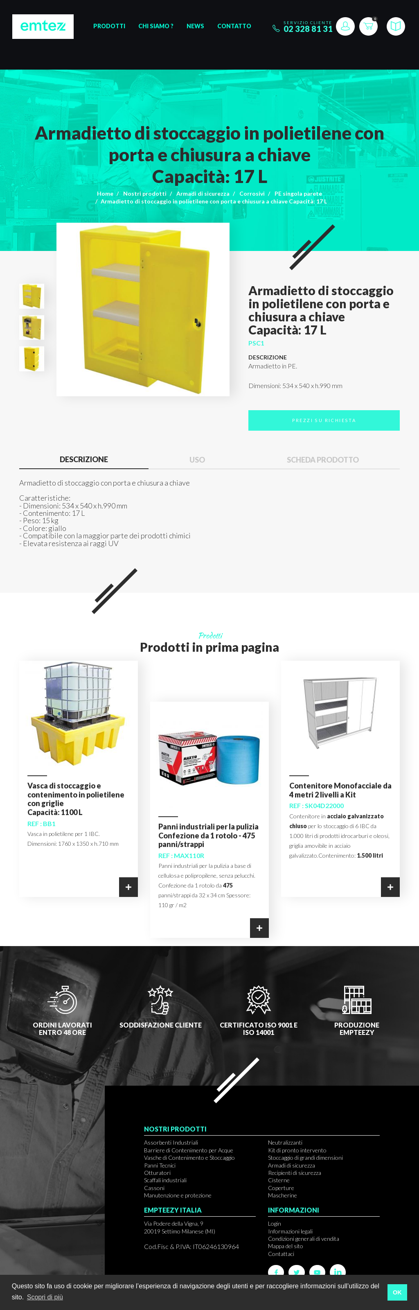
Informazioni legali (290, 1231)
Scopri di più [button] (45, 1297)
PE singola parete (298, 193)
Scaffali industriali (165, 1180)
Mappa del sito (285, 1245)
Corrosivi (252, 193)
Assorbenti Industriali (171, 1142)
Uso (197, 459)
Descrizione (84, 459)
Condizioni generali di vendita (303, 1238)
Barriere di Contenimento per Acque (188, 1150)
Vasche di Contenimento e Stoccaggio (189, 1157)
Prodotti (109, 26)
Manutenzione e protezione (178, 1195)
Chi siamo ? (155, 26)
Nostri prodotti (145, 193)
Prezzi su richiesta (324, 420)
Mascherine (282, 1195)
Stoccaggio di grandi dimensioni (305, 1157)
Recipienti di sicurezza (294, 1172)
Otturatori (157, 1172)
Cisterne (279, 1180)
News (195, 26)
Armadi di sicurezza (203, 193)
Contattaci (281, 1253)
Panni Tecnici (160, 1165)
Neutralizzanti (285, 1142)
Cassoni (154, 1187)
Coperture (281, 1187)
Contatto (234, 26)
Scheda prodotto (323, 459)
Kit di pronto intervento (297, 1150)
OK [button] (397, 1292)
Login (274, 1223)
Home (105, 193)
